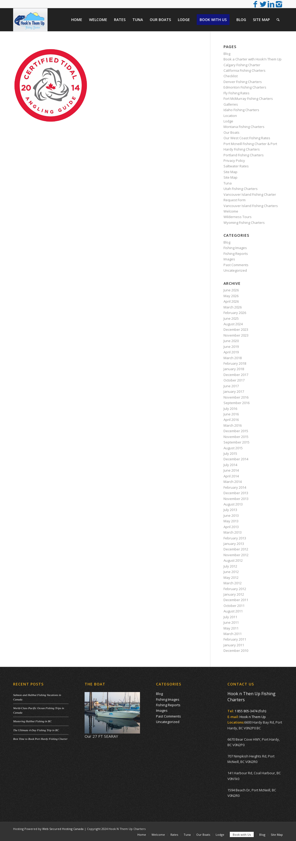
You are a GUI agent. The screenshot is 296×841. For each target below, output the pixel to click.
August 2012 (233, 560)
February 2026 (235, 312)
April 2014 (231, 476)
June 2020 (231, 340)
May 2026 (231, 295)
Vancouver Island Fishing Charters (251, 205)
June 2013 (231, 515)
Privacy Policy (234, 160)
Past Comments (236, 264)
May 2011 (231, 628)
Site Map (230, 171)
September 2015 (237, 442)
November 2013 (236, 498)
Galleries (231, 104)
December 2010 (236, 650)
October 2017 (234, 380)
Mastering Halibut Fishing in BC (32, 721)
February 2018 (235, 363)
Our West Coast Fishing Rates (247, 138)
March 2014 (233, 481)
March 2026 (233, 307)
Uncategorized (235, 270)
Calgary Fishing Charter (242, 65)
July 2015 (230, 453)
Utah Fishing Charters (241, 188)
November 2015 (236, 436)
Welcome (231, 211)
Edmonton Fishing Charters (245, 87)
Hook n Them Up (253, 716)
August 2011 (233, 611)
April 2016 (231, 419)
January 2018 (234, 369)
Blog (227, 53)
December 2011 (236, 599)
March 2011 (233, 633)
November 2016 (236, 397)
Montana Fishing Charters (244, 126)
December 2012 (236, 549)
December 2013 (236, 493)
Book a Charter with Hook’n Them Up (253, 59)
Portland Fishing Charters (244, 155)
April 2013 (231, 526)
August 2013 (233, 504)
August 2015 (233, 448)
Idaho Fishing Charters (241, 109)
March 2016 (233, 425)
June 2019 (231, 346)
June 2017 (231, 386)
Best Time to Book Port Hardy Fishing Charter (40, 738)
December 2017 (236, 374)
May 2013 (231, 521)
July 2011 (230, 617)
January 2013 (234, 543)
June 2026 (231, 290)
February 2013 (235, 538)
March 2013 (233, 532)
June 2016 (231, 414)
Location (230, 115)
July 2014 (230, 464)
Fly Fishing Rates (237, 93)
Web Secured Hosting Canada (63, 829)
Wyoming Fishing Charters (244, 222)
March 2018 (233, 357)
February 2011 (235, 639)
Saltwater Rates (236, 166)
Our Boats (232, 132)
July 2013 (230, 509)
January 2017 (234, 391)
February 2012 (235, 588)
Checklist (231, 76)
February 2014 (235, 487)
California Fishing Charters (245, 70)
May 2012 (231, 577)
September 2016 (237, 402)
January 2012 (234, 594)
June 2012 (231, 571)
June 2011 (231, 622)
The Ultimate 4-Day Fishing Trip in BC (36, 730)
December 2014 (236, 459)
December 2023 (236, 329)
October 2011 (234, 605)
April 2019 (231, 352)
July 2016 (230, 408)
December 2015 (236, 431)
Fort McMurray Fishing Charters (248, 98)
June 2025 (231, 318)
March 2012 (233, 583)
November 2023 (236, 335)
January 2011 (234, 645)
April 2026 (231, 301)
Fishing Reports (236, 253)
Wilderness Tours (238, 216)
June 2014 (231, 470)
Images (229, 259)
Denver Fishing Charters (243, 81)
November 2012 (236, 555)
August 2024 (233, 324)
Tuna (228, 183)
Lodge (228, 121)
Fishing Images (235, 247)
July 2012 (230, 566)
